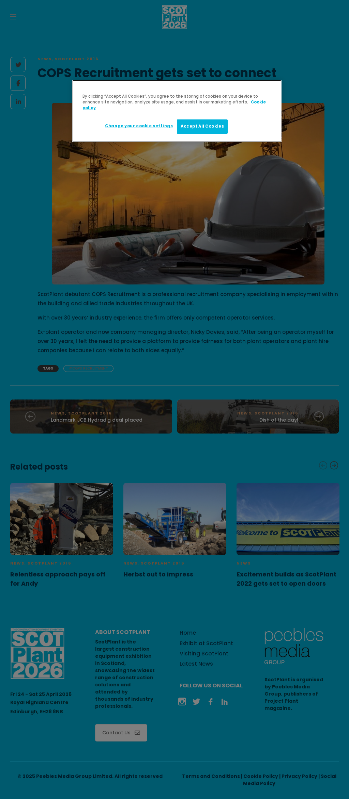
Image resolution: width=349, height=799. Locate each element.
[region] (177, 111)
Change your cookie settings (139, 126)
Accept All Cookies (202, 126)
